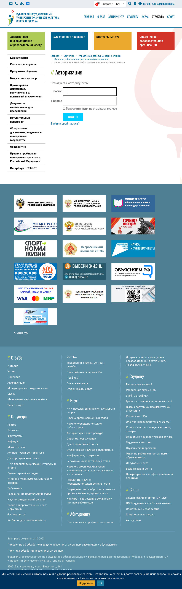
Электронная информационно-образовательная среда (26, 41)
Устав (11, 371)
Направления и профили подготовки (90, 522)
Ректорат (13, 430)
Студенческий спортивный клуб (146, 497)
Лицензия (13, 377)
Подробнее (86, 583)
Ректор (11, 424)
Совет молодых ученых (81, 438)
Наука (145, 16)
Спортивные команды (140, 514)
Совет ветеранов (77, 383)
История (12, 366)
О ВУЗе (17, 357)
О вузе (101, 16)
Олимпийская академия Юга (85, 372)
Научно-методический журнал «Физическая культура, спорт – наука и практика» (90, 470)
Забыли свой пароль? (65, 123)
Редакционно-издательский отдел (29, 493)
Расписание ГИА (136, 416)
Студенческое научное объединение (90, 449)
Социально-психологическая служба (149, 436)
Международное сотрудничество (28, 388)
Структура (158, 16)
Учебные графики (137, 395)
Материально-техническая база (27, 399)
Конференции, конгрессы (83, 455)
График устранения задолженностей (149, 401)
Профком (73, 377)
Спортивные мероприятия (142, 509)
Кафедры (13, 441)
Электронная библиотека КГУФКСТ (148, 421)
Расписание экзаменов (141, 390)
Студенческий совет (79, 389)
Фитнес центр (16, 514)
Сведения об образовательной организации (151, 41)
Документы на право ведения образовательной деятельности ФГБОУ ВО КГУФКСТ (146, 361)
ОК (100, 583)
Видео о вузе (15, 405)
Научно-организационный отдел (87, 418)
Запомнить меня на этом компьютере (91, 108)
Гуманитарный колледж (22, 473)
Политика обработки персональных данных (35, 550)
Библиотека (14, 488)
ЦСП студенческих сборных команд (148, 503)
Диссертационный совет (23, 458)
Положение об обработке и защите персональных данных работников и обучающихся (62, 544)
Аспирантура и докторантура (25, 452)
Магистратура (16, 447)
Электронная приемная (69, 36)
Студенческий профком (141, 448)
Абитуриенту (116, 16)
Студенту (132, 16)
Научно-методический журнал (26, 499)
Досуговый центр (137, 463)
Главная (89, 16)
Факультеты (14, 436)
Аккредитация (16, 382)
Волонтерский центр (139, 468)
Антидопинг (133, 520)
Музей (11, 394)
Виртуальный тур (107, 36)
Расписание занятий (139, 384)
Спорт (171, 16)
